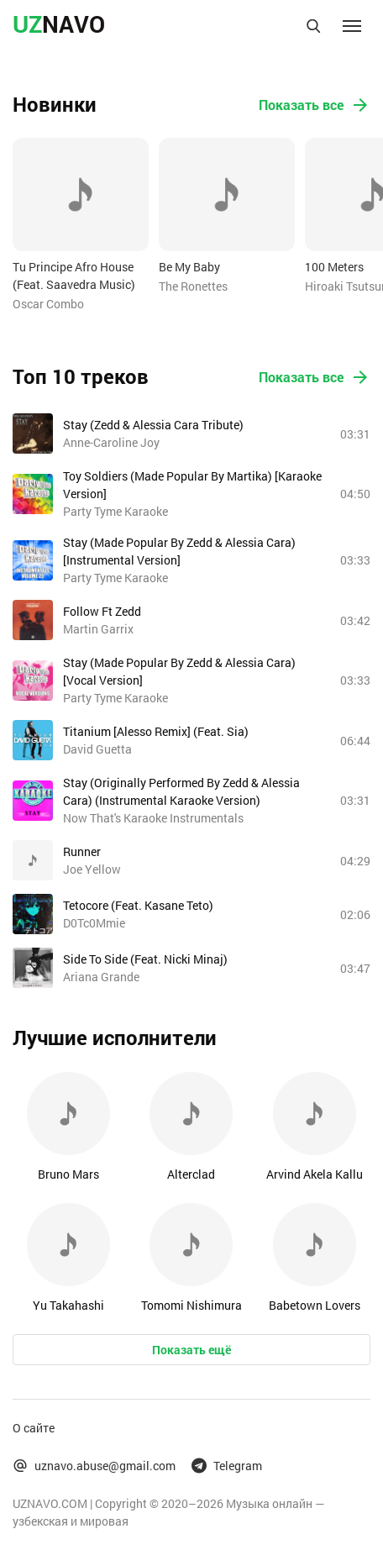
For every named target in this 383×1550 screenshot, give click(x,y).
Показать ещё (191, 1350)
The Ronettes (193, 286)
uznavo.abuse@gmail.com (94, 1466)
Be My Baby (189, 267)
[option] (81, 225)
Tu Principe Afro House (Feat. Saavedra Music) (74, 275)
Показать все (314, 105)
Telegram (227, 1466)
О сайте (34, 1428)
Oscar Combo (48, 304)
